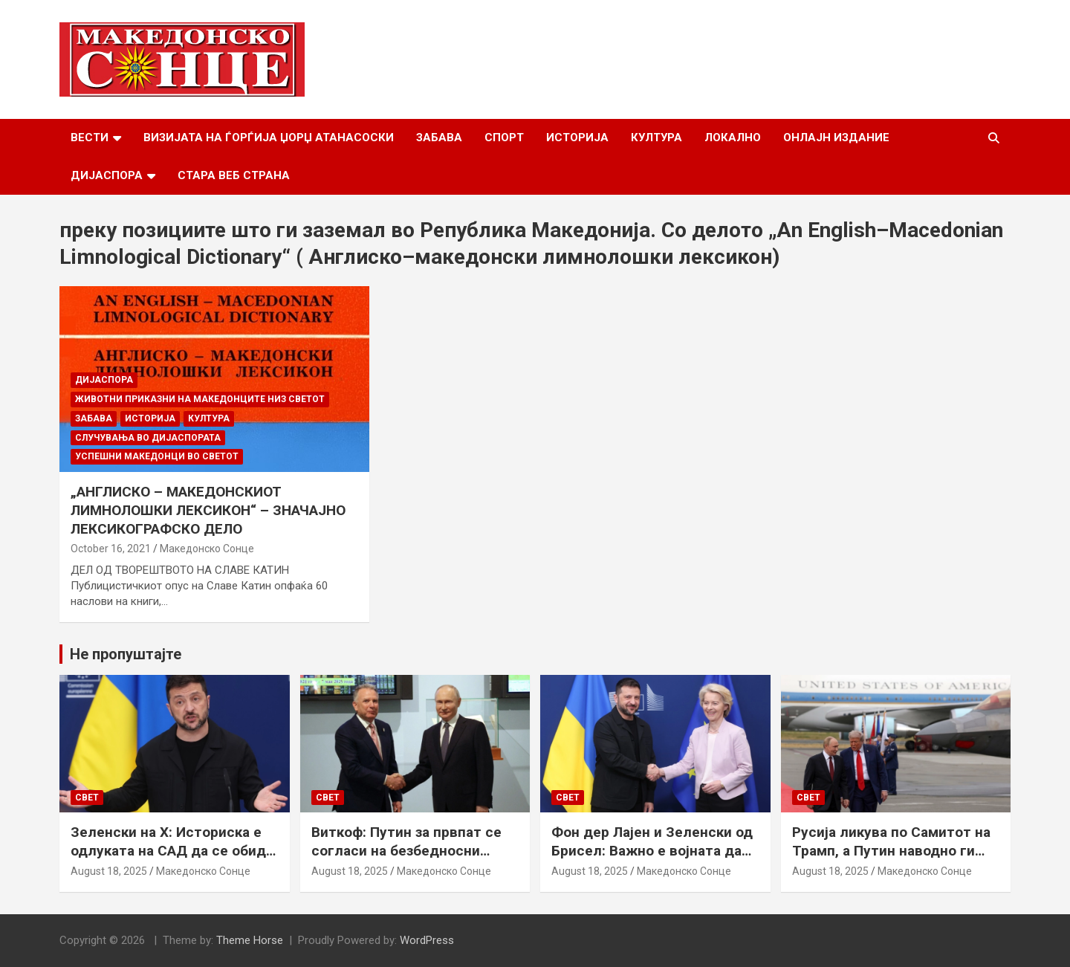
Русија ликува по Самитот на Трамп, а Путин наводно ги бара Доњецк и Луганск (891, 850)
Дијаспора (107, 175)
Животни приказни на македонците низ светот (200, 399)
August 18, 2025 (109, 871)
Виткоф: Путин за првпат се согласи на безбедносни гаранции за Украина (406, 850)
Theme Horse (249, 940)
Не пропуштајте (125, 654)
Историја (577, 137)
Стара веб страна (234, 175)
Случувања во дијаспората (148, 438)
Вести (89, 137)
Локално (732, 137)
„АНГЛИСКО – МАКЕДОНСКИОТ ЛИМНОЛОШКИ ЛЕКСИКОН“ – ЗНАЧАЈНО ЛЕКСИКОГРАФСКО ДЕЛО (208, 510)
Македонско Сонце (207, 548)
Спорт (504, 137)
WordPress (427, 940)
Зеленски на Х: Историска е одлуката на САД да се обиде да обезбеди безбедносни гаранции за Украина (172, 860)
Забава (439, 137)
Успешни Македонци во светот (157, 456)
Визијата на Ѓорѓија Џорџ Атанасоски (268, 137)
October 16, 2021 (111, 548)
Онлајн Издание (836, 137)
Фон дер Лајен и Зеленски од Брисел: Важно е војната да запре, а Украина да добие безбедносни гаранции (652, 860)
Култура (656, 137)
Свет (87, 797)
